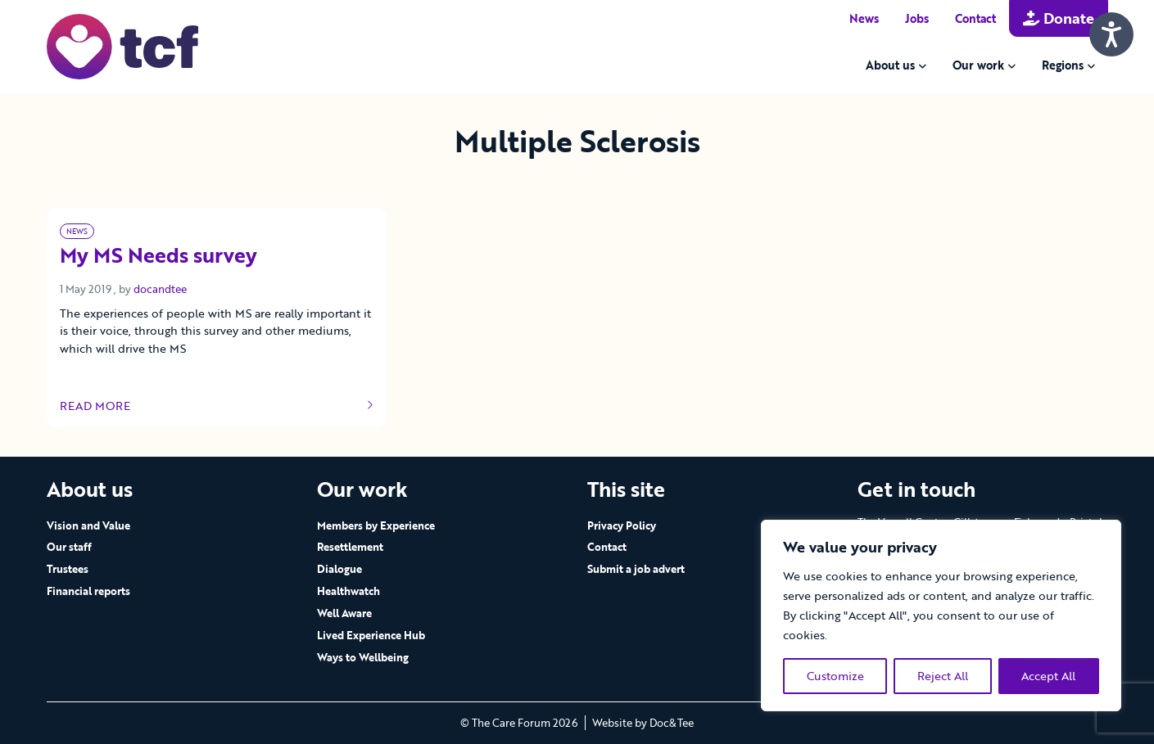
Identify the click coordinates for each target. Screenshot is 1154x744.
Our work (978, 65)
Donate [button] (1058, 18)
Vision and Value (88, 525)
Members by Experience (376, 525)
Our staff (69, 546)
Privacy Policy (621, 525)
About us (890, 65)
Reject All (942, 675)
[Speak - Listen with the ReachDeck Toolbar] (1111, 34)
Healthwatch (348, 591)
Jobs (917, 18)
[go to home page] (123, 45)
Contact (975, 18)
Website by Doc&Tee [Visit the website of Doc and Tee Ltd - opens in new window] (643, 722)
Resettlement (350, 546)
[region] (941, 615)
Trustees (67, 568)
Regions (1063, 65)
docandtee (160, 289)
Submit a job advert (636, 568)
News (864, 18)
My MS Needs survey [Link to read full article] (158, 256)
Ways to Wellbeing (363, 657)
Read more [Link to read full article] (217, 406)
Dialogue (339, 568)
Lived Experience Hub (371, 635)
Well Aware (344, 613)
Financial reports (88, 591)
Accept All (1048, 675)
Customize (835, 675)
